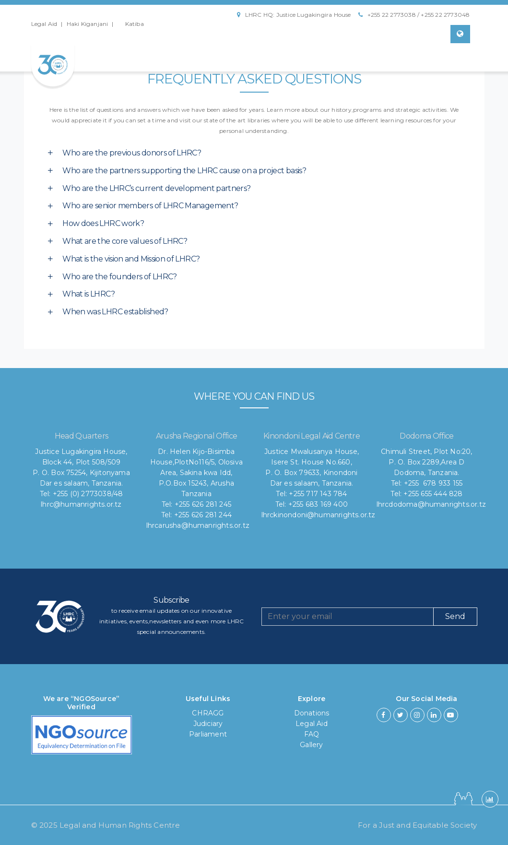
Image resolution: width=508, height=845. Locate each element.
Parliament (208, 734)
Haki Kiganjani (87, 23)
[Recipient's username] (347, 616)
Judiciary (208, 723)
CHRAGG (208, 713)
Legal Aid (44, 23)
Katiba (134, 23)
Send (455, 616)
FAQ (311, 734)
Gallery (311, 744)
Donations (312, 713)
